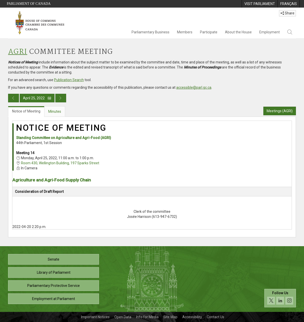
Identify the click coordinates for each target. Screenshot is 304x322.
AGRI (17, 52)
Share (287, 13)
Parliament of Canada (28, 4)
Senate (53, 259)
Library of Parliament (53, 272)
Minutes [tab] (54, 111)
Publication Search (69, 80)
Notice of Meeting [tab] (26, 111)
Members (184, 32)
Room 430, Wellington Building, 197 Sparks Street (60, 163)
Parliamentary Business (150, 32)
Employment (269, 32)
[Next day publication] (60, 98)
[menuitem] (259, 4)
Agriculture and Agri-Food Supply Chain (51, 179)
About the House (238, 32)
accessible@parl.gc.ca (193, 87)
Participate (208, 32)
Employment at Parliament (53, 299)
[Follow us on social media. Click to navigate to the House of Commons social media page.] (280, 298)
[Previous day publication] (13, 98)
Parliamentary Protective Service (53, 286)
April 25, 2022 (37, 98)
